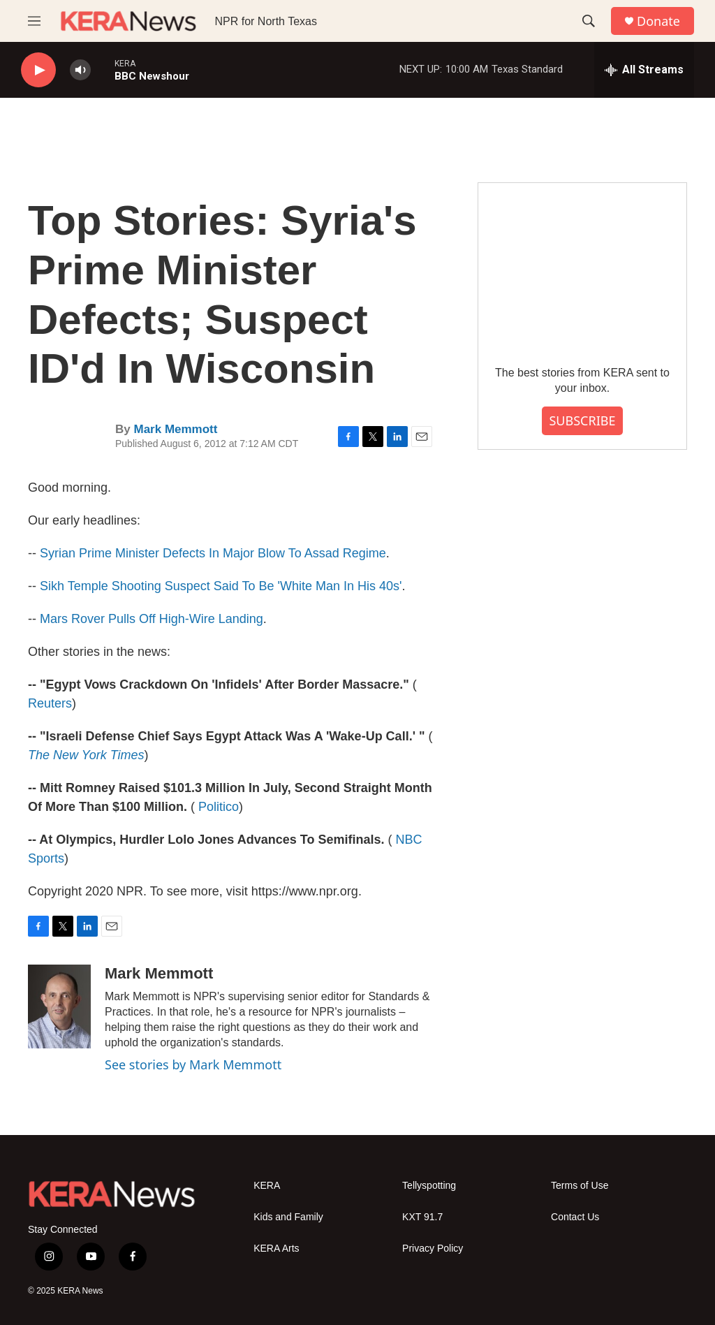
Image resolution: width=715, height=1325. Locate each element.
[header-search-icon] (588, 21)
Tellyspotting (429, 1185)
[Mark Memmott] (59, 1006)
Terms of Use (579, 1185)
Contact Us (575, 1217)
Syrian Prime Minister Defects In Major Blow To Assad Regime (213, 553)
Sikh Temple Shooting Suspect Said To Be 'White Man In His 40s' (220, 586)
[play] (38, 70)
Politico (218, 807)
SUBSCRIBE (582, 420)
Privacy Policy (432, 1248)
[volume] (80, 70)
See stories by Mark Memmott (193, 1064)
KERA (266, 1185)
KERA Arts (276, 1248)
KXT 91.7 (422, 1217)
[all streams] (644, 70)
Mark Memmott (175, 429)
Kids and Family (288, 1217)
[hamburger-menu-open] (34, 21)
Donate (658, 21)
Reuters (50, 703)
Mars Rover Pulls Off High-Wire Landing (151, 619)
